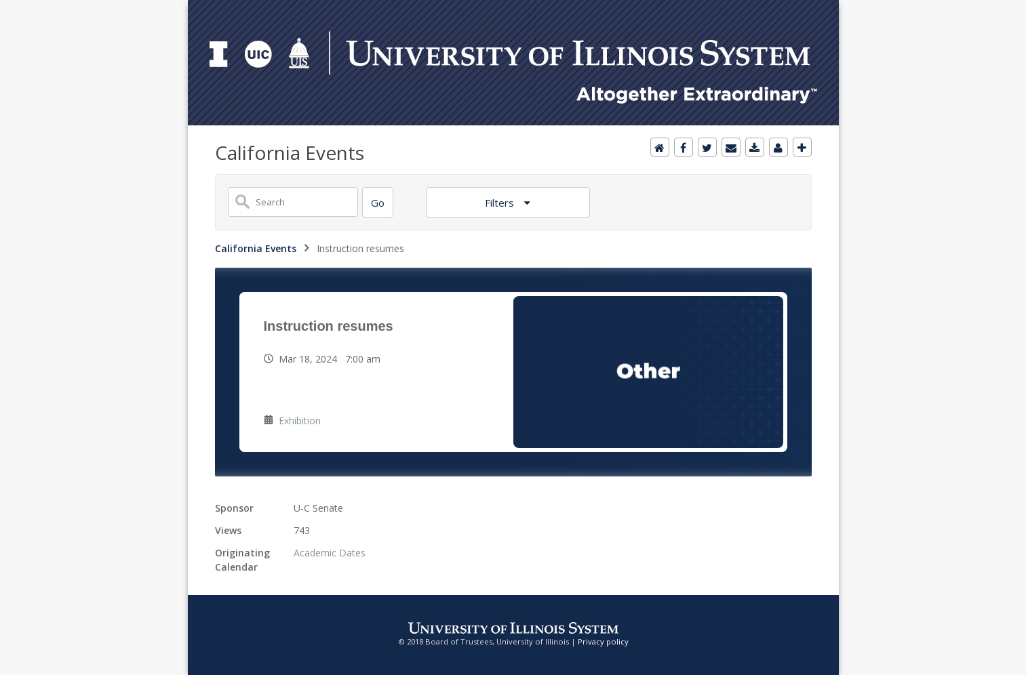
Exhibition (300, 420)
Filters (501, 202)
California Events (255, 248)
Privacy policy (603, 641)
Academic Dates (330, 552)
